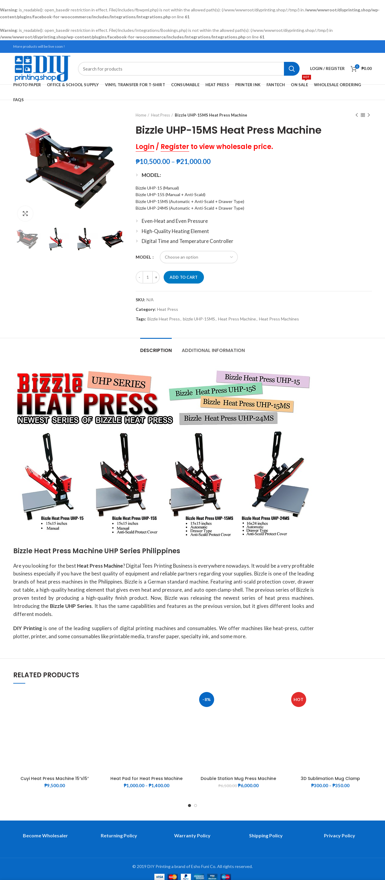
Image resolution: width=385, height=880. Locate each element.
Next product (369, 115)
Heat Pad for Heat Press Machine (146, 778)
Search (292, 69)
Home (141, 115)
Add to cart (184, 277)
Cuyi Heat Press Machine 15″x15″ (54, 778)
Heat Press (160, 115)
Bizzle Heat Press (163, 319)
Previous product (357, 115)
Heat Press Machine (237, 319)
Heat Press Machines (279, 319)
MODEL (144, 256)
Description (156, 350)
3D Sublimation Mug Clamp (330, 778)
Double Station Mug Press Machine (238, 778)
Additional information (213, 350)
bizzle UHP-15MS (199, 319)
